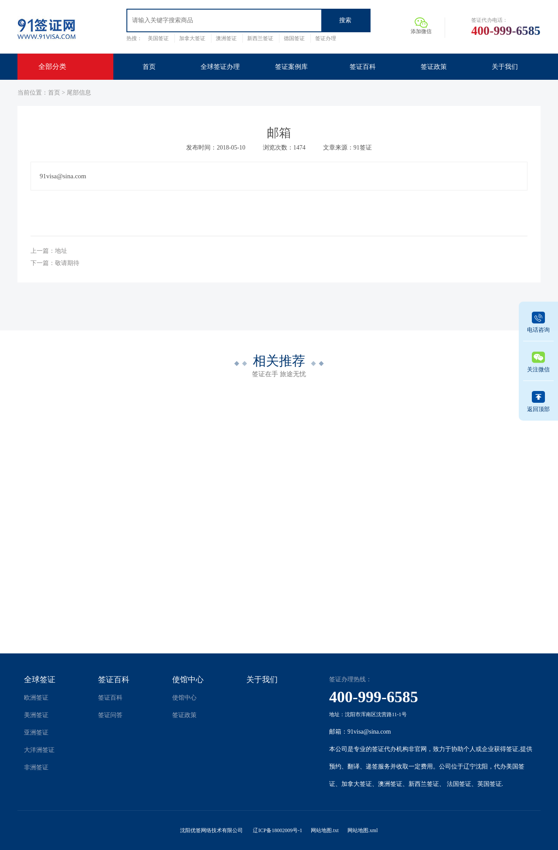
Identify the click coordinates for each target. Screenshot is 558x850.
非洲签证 (36, 767)
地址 (61, 251)
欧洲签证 (36, 697)
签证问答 (110, 715)
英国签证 (489, 784)
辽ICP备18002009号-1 (277, 830)
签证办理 (325, 38)
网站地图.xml (362, 830)
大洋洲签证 (39, 750)
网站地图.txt (325, 830)
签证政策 (184, 715)
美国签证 (158, 38)
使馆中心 (188, 679)
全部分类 (52, 66)
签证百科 (113, 679)
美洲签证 (36, 715)
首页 (54, 92)
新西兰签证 (260, 38)
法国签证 (459, 784)
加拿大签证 (192, 38)
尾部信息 (79, 92)
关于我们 (262, 679)
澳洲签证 (226, 38)
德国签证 (294, 38)
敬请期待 (67, 263)
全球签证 (39, 679)
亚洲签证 (36, 732)
